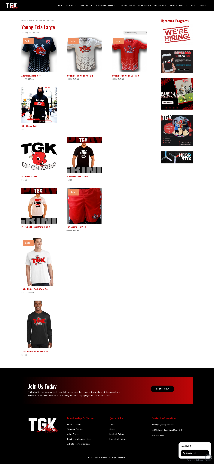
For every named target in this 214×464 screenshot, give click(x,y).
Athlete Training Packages (78, 444)
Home (60, 6)
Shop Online (159, 6)
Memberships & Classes (105, 6)
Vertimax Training (75, 429)
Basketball (84, 6)
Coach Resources (177, 6)
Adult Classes (73, 434)
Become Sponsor (128, 6)
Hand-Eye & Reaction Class (79, 439)
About (193, 6)
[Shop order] (135, 33)
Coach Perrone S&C (75, 424)
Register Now (162, 388)
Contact (203, 6)
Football (70, 6)
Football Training (116, 434)
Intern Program (144, 6)
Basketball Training (118, 439)
